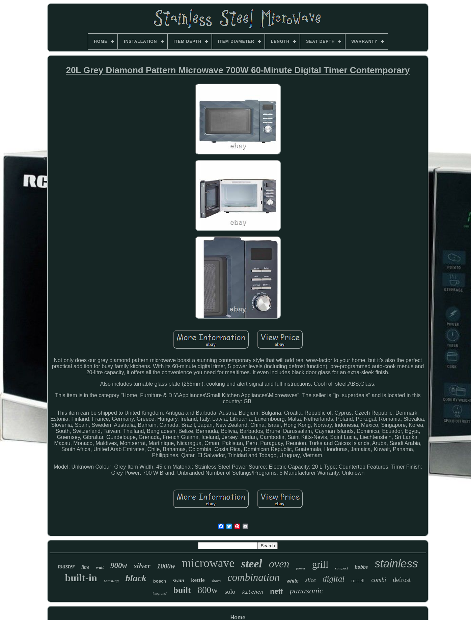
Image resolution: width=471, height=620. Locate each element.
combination (253, 577)
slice (310, 580)
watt (100, 567)
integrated (159, 593)
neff (276, 591)
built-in (81, 577)
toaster (66, 566)
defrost (402, 579)
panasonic (306, 590)
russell (357, 580)
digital (333, 578)
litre (85, 567)
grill (320, 564)
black (136, 578)
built (182, 590)
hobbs (361, 567)
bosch (159, 581)
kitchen (252, 592)
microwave (208, 563)
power (300, 568)
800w (208, 590)
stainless (396, 563)
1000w (166, 566)
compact (341, 568)
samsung (111, 581)
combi (378, 580)
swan (178, 580)
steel (251, 563)
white (292, 581)
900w (118, 565)
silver (142, 565)
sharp (216, 581)
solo (230, 591)
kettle (198, 580)
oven (279, 564)
